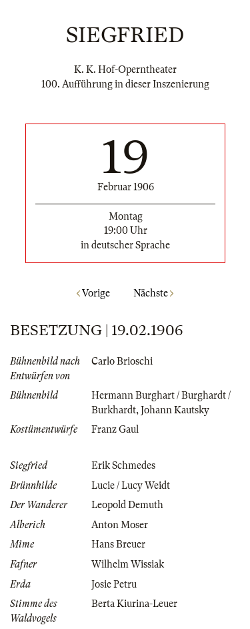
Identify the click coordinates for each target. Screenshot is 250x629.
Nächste (153, 293)
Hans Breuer (118, 544)
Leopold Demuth (127, 504)
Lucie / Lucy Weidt (130, 485)
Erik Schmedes (123, 465)
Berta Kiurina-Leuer (134, 603)
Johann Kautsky (175, 410)
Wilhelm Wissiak (127, 564)
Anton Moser (119, 524)
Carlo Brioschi (122, 361)
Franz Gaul (115, 429)
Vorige (93, 293)
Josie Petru (114, 584)
